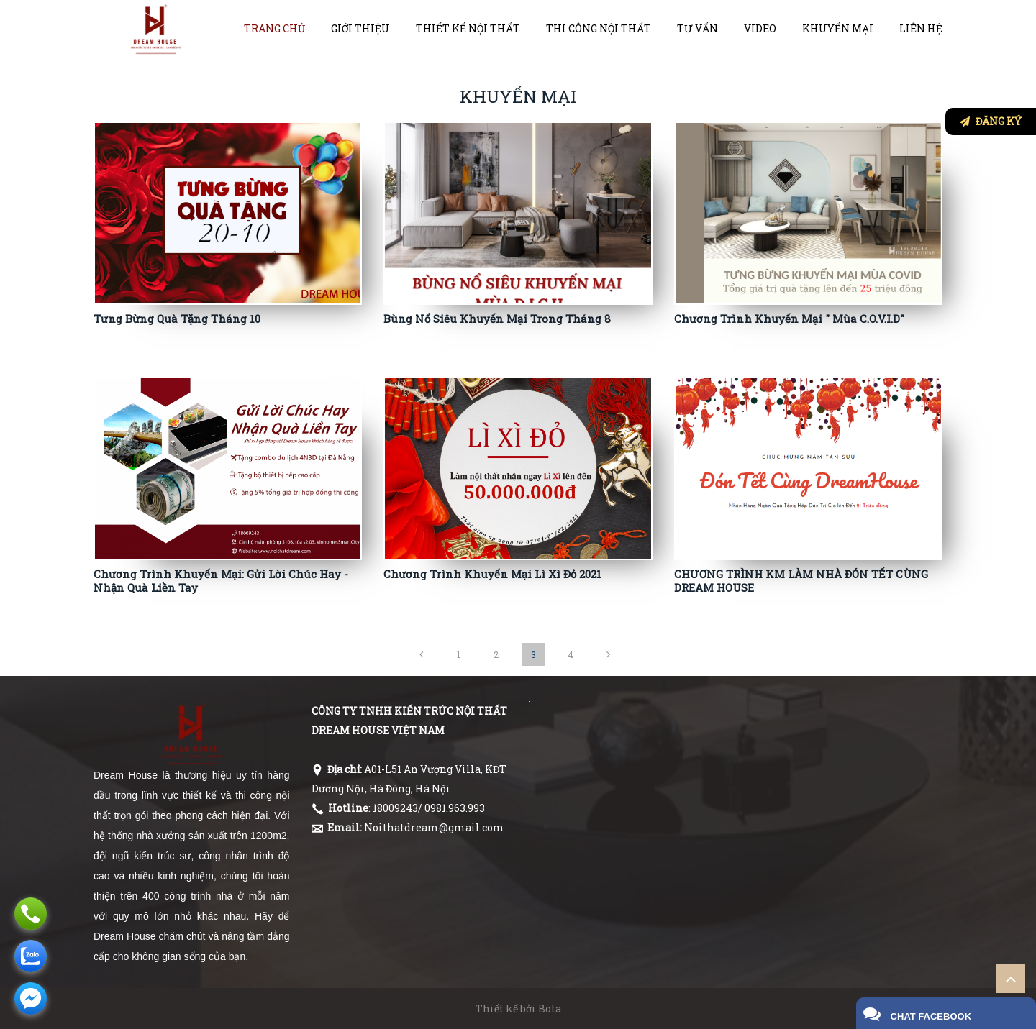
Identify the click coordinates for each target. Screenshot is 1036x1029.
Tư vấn (697, 28)
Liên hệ (920, 28)
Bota (549, 1008)
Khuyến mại (837, 28)
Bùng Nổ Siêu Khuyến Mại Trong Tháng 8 (497, 318)
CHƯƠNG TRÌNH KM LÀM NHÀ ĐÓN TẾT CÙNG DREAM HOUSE (801, 581)
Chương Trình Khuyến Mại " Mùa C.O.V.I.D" (789, 318)
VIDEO (760, 28)
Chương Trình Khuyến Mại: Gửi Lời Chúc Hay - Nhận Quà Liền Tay (221, 581)
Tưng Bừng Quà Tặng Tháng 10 (177, 318)
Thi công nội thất (598, 28)
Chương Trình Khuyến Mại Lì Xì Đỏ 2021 (492, 574)
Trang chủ (274, 28)
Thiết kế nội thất (468, 28)
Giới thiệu (360, 28)
